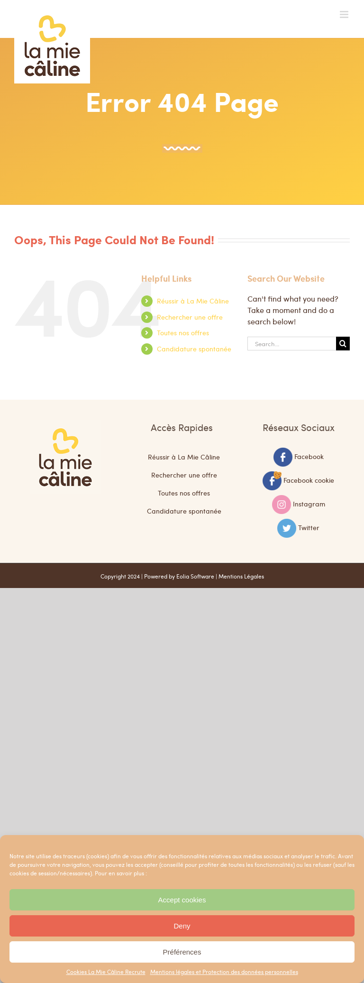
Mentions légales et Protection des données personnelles (224, 971)
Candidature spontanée (194, 348)
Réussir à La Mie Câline (193, 300)
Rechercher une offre (190, 317)
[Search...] (291, 343)
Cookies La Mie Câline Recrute (106, 971)
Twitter (308, 527)
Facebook (309, 455)
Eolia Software (195, 576)
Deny (181, 926)
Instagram (309, 503)
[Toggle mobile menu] (345, 14)
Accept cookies (182, 900)
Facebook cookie (308, 479)
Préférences (182, 952)
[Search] (343, 343)
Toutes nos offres (183, 332)
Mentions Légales (241, 576)
